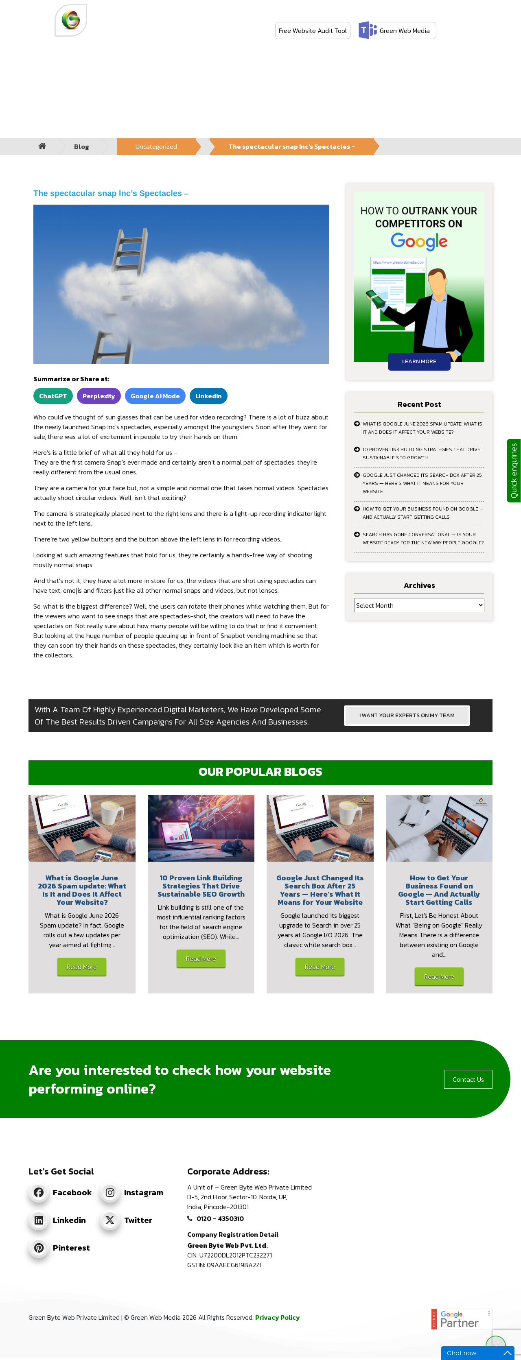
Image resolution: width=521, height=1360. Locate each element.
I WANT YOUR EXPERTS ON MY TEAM (407, 715)
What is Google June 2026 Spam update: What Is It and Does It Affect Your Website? (422, 428)
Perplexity (99, 396)
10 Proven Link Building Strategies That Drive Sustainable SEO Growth (421, 453)
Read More (82, 966)
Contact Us (468, 1079)
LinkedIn (208, 396)
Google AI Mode (155, 396)
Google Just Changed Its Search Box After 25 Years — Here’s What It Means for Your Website (422, 483)
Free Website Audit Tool (313, 30)
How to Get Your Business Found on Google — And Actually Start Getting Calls (423, 513)
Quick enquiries (514, 470)
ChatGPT (53, 396)
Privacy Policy (277, 1317)
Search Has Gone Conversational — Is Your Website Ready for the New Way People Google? (423, 538)
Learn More (419, 361)
